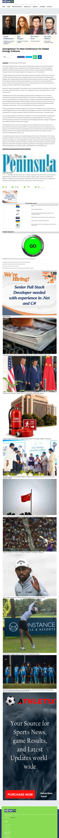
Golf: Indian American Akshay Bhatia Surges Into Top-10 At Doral (24, 596)
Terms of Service (7, 822)
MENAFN (5, 63)
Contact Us (6, 825)
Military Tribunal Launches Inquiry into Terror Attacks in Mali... (43, 217)
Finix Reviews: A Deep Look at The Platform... (10, 266)
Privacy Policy (7, 823)
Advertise (6, 827)
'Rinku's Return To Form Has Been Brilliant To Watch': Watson (23, 551)
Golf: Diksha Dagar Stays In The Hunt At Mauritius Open (21, 652)
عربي (31, 4)
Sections (49, 6)
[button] (34, 4)
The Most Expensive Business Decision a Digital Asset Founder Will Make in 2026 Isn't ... (18, 268)
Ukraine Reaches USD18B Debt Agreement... (40, 220)
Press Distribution (17, 6)
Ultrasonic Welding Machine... (37, 209)
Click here (12, 815)
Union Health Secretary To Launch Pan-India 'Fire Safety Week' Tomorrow (27, 438)
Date (4, 56)
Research (35, 6)
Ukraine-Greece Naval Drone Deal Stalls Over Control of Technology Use (26, 355)
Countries (42, 6)
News (8, 6)
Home (3, 6)
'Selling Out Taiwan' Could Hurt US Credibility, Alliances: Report (23, 393)
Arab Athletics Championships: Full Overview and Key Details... (13, 264)
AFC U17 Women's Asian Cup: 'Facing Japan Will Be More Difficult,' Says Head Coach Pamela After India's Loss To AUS (28, 688)
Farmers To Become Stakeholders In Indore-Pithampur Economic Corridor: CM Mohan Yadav (28, 476)
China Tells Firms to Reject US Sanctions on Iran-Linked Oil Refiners (25, 515)
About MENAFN (7, 829)
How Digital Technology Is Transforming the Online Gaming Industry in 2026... (16, 262)
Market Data (27, 6)
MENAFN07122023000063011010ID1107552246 (16, 149)
